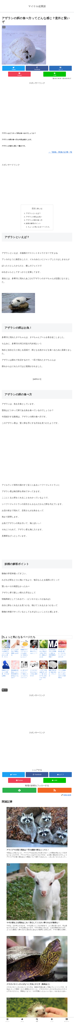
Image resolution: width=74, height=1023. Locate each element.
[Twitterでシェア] (13, 68)
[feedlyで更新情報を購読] (19, 791)
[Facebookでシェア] (37, 68)
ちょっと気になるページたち (38, 228)
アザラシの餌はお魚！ (34, 217)
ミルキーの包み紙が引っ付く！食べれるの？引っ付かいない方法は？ (43, 676)
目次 (34, 208)
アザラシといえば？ (33, 213)
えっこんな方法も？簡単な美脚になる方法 (14, 653)
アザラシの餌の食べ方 (34, 221)
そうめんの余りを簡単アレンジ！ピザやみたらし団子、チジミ (5, 654)
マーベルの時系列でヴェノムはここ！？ (33, 652)
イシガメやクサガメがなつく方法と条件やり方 (33, 674)
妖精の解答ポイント (33, 224)
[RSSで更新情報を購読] (54, 791)
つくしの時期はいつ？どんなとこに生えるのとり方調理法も (62, 675)
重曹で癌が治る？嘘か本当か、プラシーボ (52, 674)
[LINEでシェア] (54, 74)
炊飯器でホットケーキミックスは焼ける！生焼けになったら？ (24, 654)
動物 (4, 691)
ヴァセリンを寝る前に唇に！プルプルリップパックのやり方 (62, 654)
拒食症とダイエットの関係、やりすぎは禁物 (5, 674)
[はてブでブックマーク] (60, 68)
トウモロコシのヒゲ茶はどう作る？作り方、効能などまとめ (43, 654)
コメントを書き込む (37, 996)
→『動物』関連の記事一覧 (60, 152)
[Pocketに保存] (19, 74)
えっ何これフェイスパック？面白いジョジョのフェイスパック (24, 675)
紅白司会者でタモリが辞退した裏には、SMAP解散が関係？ (52, 654)
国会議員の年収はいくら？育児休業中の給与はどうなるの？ (14, 675)
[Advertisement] (37, 100)
